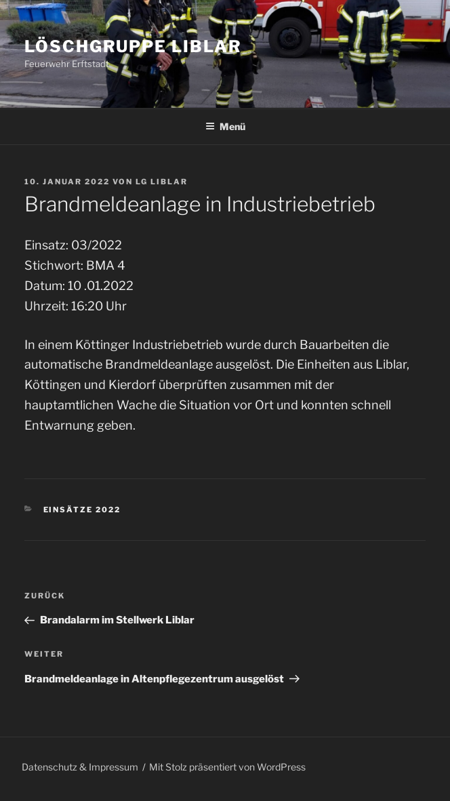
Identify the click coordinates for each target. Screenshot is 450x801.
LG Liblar (162, 181)
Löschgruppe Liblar (133, 46)
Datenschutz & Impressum (80, 767)
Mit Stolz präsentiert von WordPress (227, 767)
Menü (225, 126)
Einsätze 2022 (82, 509)
